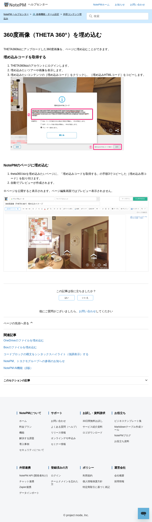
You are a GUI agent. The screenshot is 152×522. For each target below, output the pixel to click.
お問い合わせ (87, 311)
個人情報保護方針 (92, 481)
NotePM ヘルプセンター (16, 14)
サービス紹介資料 (92, 426)
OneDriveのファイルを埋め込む (24, 340)
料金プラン (25, 426)
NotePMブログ (122, 435)
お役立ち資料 (121, 441)
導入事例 (24, 444)
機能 (21, 432)
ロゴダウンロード (92, 432)
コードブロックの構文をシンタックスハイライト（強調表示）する (46, 354)
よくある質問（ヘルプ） (64, 426)
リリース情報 (58, 432)
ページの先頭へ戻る (18, 323)
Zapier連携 (25, 487)
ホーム (23, 421)
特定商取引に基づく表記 (96, 487)
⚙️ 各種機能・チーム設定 (46, 14)
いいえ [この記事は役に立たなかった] (85, 298)
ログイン (56, 475)
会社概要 (119, 475)
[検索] (117, 16)
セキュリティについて (31, 449)
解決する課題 (26, 438)
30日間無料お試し (93, 421)
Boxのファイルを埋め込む (20, 347)
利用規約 (88, 475)
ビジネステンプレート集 (128, 421)
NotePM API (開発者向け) (33, 475)
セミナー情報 (58, 444)
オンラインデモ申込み (63, 438)
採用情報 (119, 481)
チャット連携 (26, 481)
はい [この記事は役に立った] (67, 298)
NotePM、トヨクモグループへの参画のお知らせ (34, 361)
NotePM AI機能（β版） (18, 367)
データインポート (29, 492)
